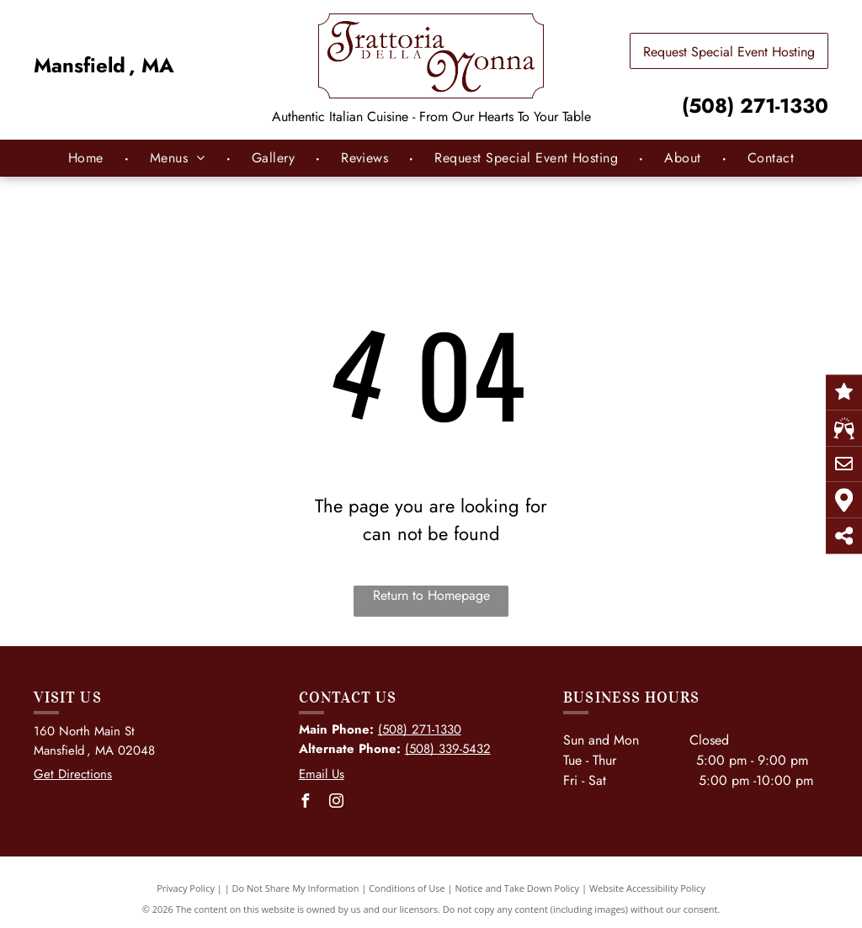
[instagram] (337, 803)
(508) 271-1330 (755, 105)
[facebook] (306, 803)
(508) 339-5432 (448, 749)
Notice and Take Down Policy (517, 888)
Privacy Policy (186, 888)
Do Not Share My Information (295, 888)
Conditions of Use (407, 888)
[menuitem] (88, 158)
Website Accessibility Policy (647, 888)
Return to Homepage (431, 595)
